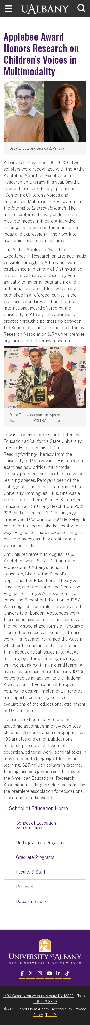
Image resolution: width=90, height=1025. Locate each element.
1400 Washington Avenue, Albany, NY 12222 (38, 996)
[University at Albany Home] (45, 8)
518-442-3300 (45, 1001)
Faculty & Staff (30, 872)
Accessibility (62, 1009)
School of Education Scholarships (36, 825)
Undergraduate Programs (41, 842)
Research (25, 886)
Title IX (51, 1015)
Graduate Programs (35, 857)
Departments (29, 901)
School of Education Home (38, 808)
